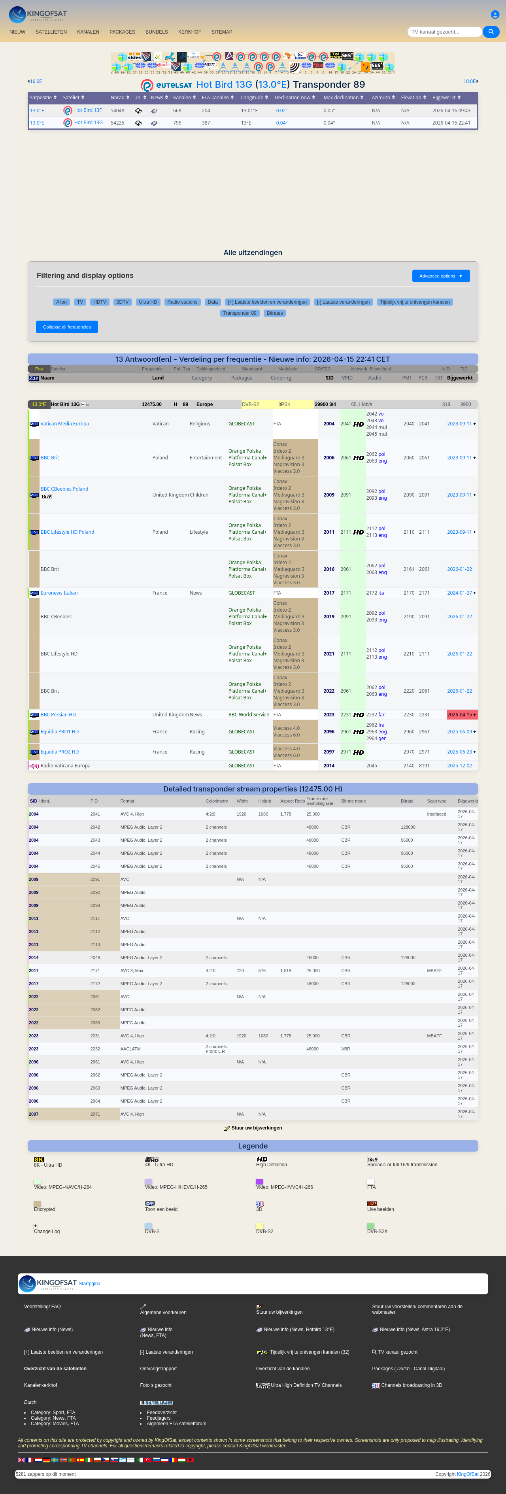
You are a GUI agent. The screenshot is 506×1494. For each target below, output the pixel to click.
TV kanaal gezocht (394, 1352)
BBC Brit (50, 457)
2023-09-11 (459, 423)
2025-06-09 (459, 731)
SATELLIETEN (51, 32)
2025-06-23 (459, 751)
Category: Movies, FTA (55, 1423)
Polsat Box (240, 464)
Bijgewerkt (460, 377)
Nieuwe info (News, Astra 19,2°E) (411, 1329)
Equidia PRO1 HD (60, 731)
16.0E (36, 81)
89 (185, 404)
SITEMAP (221, 32)
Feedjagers (158, 1418)
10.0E (470, 81)
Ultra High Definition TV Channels (299, 1385)
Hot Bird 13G (224, 84)
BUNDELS (156, 32)
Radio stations (183, 302)
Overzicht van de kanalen (283, 1368)
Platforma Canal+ (247, 457)
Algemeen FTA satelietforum (176, 1423)
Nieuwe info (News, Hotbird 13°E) (295, 1329)
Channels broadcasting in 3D (407, 1385)
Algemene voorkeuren (163, 1309)
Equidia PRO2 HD (60, 751)
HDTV (99, 302)
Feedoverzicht (161, 1412)
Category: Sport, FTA (53, 1412)
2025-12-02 (459, 765)
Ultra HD (148, 302)
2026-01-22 (459, 569)
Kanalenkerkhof (40, 1385)
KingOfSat (468, 1474)
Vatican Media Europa (65, 423)
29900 (321, 404)
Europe (204, 404)
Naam (47, 377)
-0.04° (281, 122)
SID (330, 377)
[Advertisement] (253, 189)
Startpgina (59, 1283)
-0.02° (281, 110)
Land (158, 377)
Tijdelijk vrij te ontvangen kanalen (415, 302)
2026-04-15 (459, 714)
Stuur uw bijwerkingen (257, 1128)
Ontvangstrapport (158, 1368)
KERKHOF (189, 32)
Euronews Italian (59, 592)
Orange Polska (244, 451)
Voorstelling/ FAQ (42, 1306)
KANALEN (88, 32)
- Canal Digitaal (426, 1368)
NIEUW (17, 32)
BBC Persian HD (58, 714)
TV (80, 302)
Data (213, 302)
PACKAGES (122, 32)
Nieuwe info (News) (48, 1329)
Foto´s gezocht (155, 1385)
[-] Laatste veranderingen (343, 302)
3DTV (123, 302)
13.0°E (273, 84)
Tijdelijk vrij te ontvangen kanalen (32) (302, 1352)
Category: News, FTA (53, 1418)
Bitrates (275, 313)
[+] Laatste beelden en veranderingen (267, 302)
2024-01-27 (459, 592)
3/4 (332, 404)
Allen (61, 302)
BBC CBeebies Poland (64, 488)
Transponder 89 (240, 313)
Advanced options (441, 276)
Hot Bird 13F (88, 109)
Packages (382, 1368)
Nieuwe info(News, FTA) (156, 1333)
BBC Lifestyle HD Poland (67, 532)
